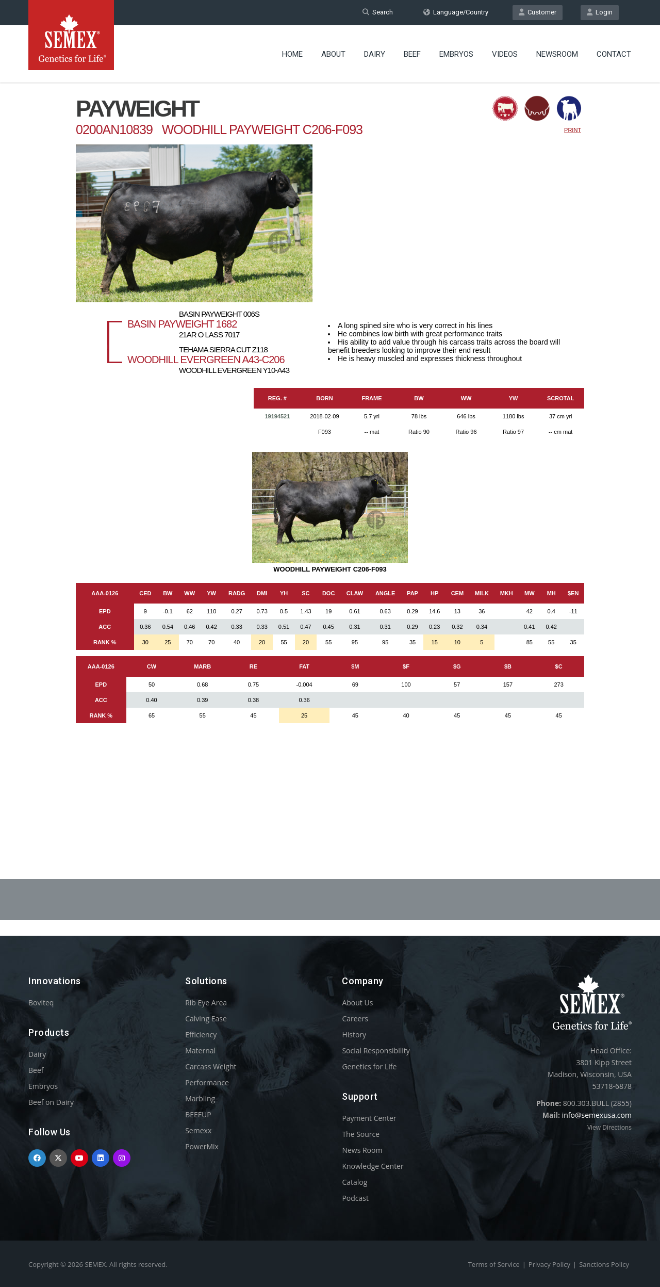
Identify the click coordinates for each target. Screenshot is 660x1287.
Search (377, 12)
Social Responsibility (375, 1050)
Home (292, 54)
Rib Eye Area (206, 1002)
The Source (361, 1134)
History (354, 1034)
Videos (505, 54)
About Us (357, 1002)
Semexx (198, 1130)
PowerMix (202, 1146)
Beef (412, 54)
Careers (355, 1018)
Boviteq (41, 1002)
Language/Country (455, 12)
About (333, 54)
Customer (537, 12)
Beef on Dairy (51, 1102)
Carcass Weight (210, 1066)
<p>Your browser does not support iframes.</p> (330, 453)
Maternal (200, 1050)
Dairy (374, 54)
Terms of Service (494, 1264)
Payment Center (369, 1118)
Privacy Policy (549, 1264)
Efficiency (201, 1034)
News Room (362, 1150)
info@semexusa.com (597, 1115)
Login (600, 12)
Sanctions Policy (604, 1264)
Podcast (355, 1198)
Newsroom (557, 54)
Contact (614, 54)
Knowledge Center (372, 1166)
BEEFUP (198, 1114)
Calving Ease (206, 1018)
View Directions (609, 1127)
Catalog (354, 1182)
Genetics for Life (369, 1066)
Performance (207, 1082)
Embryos (456, 54)
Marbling (200, 1098)
